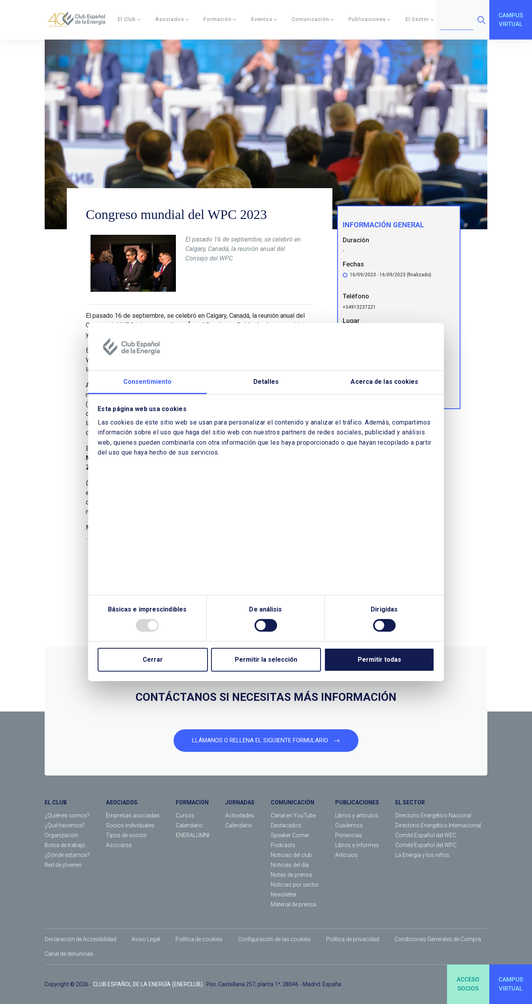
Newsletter (284, 894)
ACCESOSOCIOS (468, 984)
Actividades (239, 815)
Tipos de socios (126, 835)
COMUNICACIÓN (292, 802)
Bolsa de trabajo (65, 845)
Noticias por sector (295, 884)
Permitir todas (379, 659)
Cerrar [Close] (153, 659)
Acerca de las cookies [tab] (384, 381)
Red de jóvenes (63, 865)
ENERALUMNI (192, 835)
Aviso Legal (146, 939)
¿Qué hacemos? (65, 825)
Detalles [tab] (266, 381)
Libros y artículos (356, 815)
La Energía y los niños (422, 855)
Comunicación (313, 19)
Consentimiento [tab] (147, 381)
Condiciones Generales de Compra (437, 939)
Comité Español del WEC (425, 835)
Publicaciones (370, 19)
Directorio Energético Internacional (438, 825)
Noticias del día (290, 865)
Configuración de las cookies (274, 939)
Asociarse (119, 845)
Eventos (264, 19)
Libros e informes (357, 845)
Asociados (172, 19)
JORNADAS (240, 802)
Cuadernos (349, 825)
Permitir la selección (266, 659)
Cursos (185, 815)
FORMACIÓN (192, 802)
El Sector (420, 19)
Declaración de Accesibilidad (80, 939)
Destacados (286, 825)
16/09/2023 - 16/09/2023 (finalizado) (390, 276)
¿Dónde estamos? (67, 855)
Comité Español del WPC (426, 845)
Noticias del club (291, 855)
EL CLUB (56, 802)
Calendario (189, 825)
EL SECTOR (410, 802)
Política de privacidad (352, 939)
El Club (129, 19)
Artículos (346, 855)
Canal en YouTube (293, 815)
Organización (61, 835)
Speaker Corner (290, 835)
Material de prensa (293, 904)
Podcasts (283, 845)
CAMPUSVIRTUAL (510, 20)
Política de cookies (199, 939)
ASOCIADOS (122, 802)
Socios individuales (130, 825)
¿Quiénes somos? (67, 815)
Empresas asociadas (133, 815)
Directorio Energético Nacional (433, 815)
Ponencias (348, 835)
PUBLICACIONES (357, 802)
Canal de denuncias (69, 954)
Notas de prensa (291, 875)
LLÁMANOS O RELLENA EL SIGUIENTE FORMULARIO (266, 740)
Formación (220, 19)
